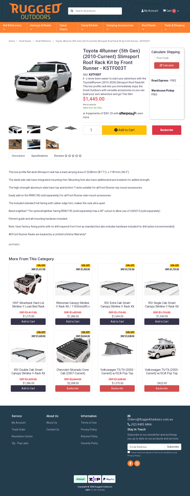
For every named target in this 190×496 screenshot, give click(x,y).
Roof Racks (149, 27)
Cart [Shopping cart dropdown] (170, 11)
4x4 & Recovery (12, 27)
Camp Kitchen (89, 27)
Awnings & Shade (40, 27)
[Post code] (166, 58)
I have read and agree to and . (152, 454)
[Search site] (72, 11)
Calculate (167, 65)
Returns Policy (89, 436)
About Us (51, 422)
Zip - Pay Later (20, 443)
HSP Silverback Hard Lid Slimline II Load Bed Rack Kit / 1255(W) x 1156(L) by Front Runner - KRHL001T (28, 308)
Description (18, 155)
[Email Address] (146, 447)
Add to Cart (124, 130)
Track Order (18, 429)
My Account (19, 422)
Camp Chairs (64, 27)
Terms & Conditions (163, 452)
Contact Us (52, 429)
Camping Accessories (119, 27)
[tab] (18, 155)
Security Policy (89, 443)
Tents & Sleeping (175, 27)
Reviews (68, 155)
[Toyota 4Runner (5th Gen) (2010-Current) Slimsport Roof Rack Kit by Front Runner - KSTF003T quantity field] (92, 130)
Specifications (39, 155)
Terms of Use (89, 422)
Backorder (73, 388)
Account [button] (149, 10)
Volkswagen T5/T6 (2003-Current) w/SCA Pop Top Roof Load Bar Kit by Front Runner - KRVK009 (162, 375)
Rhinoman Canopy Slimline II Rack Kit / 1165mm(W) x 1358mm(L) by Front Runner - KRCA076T (73, 308)
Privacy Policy (89, 429)
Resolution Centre (22, 436)
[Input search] (99, 11)
